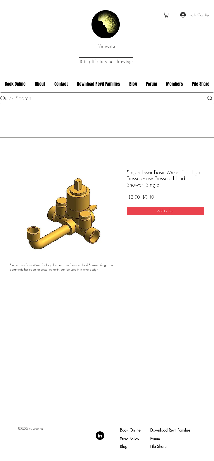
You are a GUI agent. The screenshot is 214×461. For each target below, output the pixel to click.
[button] (166, 14)
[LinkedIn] (100, 435)
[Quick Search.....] (99, 98)
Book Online (130, 430)
